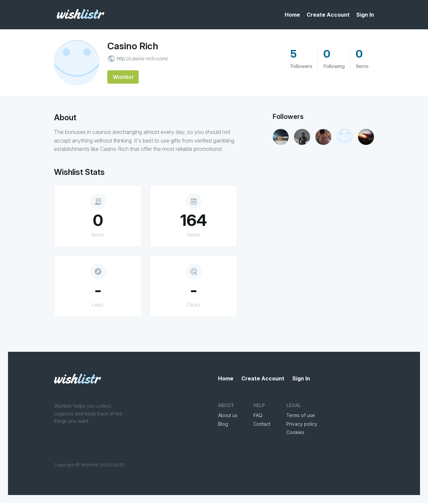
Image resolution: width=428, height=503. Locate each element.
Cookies (295, 432)
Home (292, 14)
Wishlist (123, 77)
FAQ (257, 415)
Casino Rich (132, 46)
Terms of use (300, 415)
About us (227, 415)
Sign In (365, 14)
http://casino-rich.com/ (142, 58)
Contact (261, 424)
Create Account (328, 14)
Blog (223, 424)
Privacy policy (301, 424)
